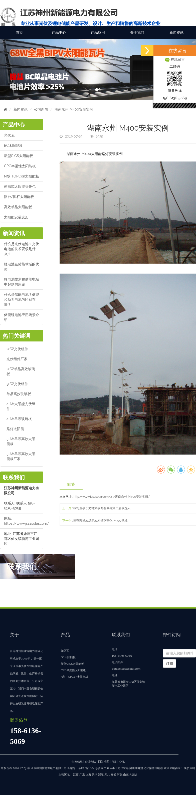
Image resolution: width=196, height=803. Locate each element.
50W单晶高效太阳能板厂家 (21, 456)
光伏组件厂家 (17, 359)
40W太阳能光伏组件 (21, 406)
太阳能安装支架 (16, 217)
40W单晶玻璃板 (19, 419)
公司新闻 (41, 109)
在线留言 (175, 59)
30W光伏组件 (17, 384)
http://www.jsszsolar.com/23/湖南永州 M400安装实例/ (112, 496)
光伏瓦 (9, 135)
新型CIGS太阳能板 (18, 156)
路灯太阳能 (15, 429)
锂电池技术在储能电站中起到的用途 (21, 281)
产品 (65, 634)
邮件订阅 (172, 634)
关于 (14, 634)
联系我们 (121, 634)
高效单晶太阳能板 (18, 207)
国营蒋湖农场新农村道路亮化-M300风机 (100, 520)
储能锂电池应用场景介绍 (21, 317)
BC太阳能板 (13, 146)
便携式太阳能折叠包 (20, 186)
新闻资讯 (176, 32)
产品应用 (98, 32)
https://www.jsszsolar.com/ (26, 523)
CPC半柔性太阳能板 (20, 166)
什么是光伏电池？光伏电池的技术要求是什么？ (21, 249)
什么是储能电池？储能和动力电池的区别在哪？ (21, 300)
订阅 (169, 663)
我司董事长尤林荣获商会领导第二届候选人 (101, 508)
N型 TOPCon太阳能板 (21, 176)
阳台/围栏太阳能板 (19, 197)
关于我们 (137, 32)
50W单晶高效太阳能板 (21, 441)
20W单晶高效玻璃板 (21, 371)
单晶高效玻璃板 (19, 394)
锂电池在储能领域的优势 (21, 266)
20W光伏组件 (17, 349)
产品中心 (59, 32)
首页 (19, 32)
